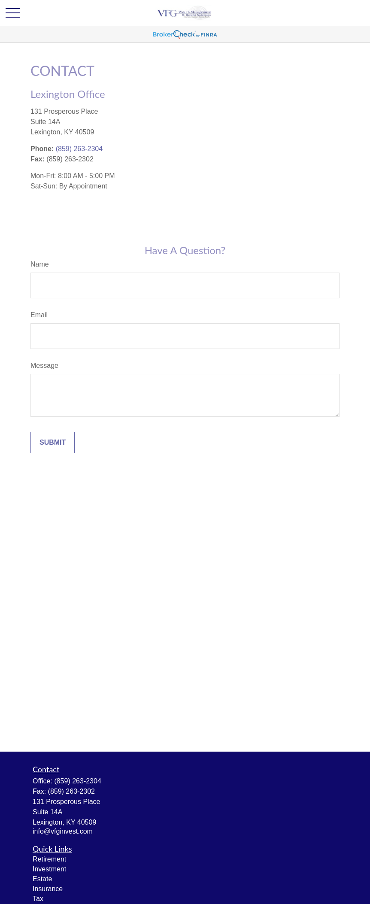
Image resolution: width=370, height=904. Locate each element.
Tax (38, 898)
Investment (49, 869)
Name (39, 264)
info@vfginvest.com (63, 831)
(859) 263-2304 (79, 148)
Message (44, 365)
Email (39, 315)
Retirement (49, 859)
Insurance (48, 888)
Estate (42, 879)
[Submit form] (52, 442)
